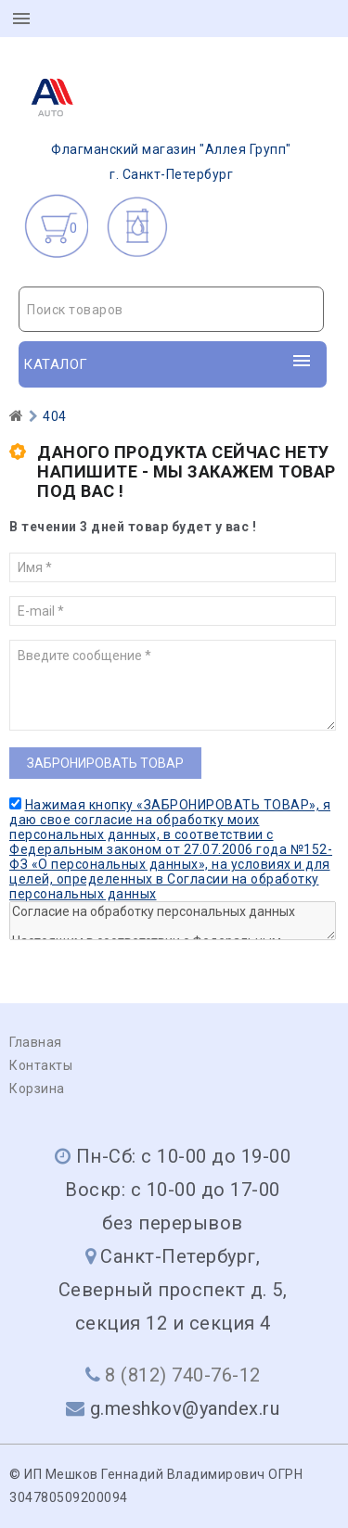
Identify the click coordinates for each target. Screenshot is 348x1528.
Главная (35, 1042)
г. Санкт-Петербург (155, 123)
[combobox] (171, 309)
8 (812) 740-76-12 (183, 1375)
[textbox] (171, 309)
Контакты (40, 1065)
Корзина (37, 1088)
